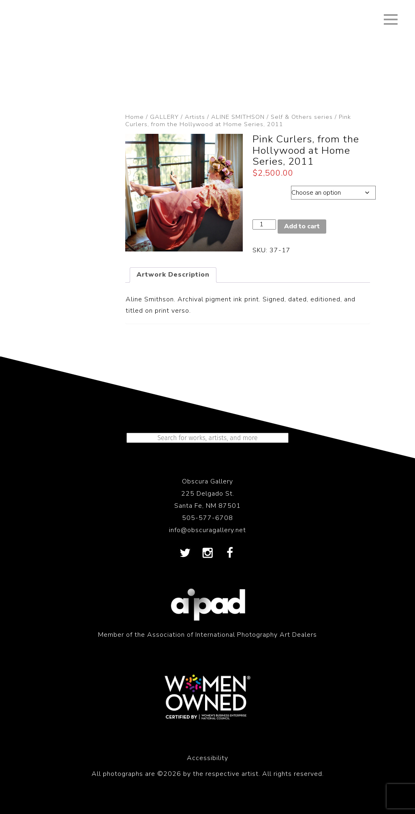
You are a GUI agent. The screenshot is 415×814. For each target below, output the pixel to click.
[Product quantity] (264, 224)
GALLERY (164, 117)
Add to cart (302, 226)
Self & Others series (302, 117)
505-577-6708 (207, 517)
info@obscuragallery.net (207, 530)
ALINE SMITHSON (238, 117)
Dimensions (271, 190)
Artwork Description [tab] (173, 274)
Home (134, 117)
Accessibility (207, 758)
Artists (195, 117)
